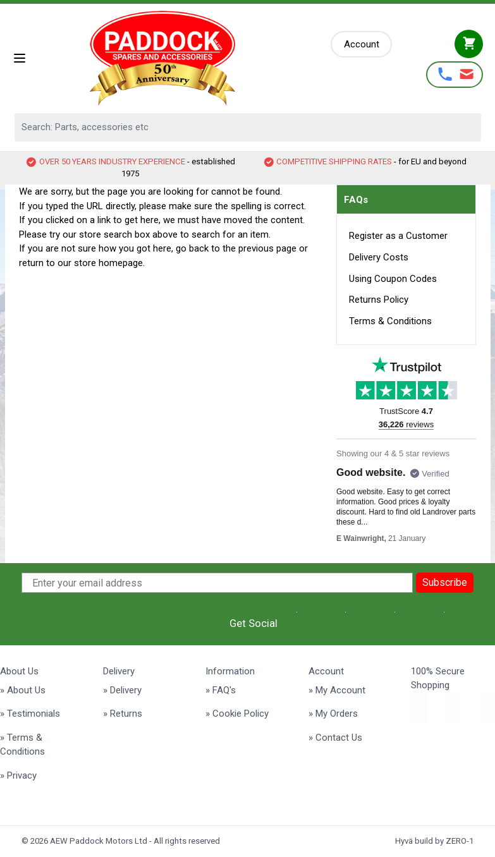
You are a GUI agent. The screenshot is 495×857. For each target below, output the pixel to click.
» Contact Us (335, 737)
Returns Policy (378, 299)
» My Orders (333, 713)
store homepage (108, 263)
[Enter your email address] (217, 583)
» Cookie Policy (237, 713)
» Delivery (122, 690)
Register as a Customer (398, 235)
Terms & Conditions (390, 321)
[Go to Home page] (179, 58)
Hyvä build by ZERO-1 (434, 841)
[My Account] (362, 44)
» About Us (23, 690)
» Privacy (18, 775)
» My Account (337, 690)
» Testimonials (30, 713)
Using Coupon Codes (393, 278)
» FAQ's (220, 690)
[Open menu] (19, 58)
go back (192, 248)
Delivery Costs (378, 257)
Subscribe (444, 582)
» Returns (122, 713)
